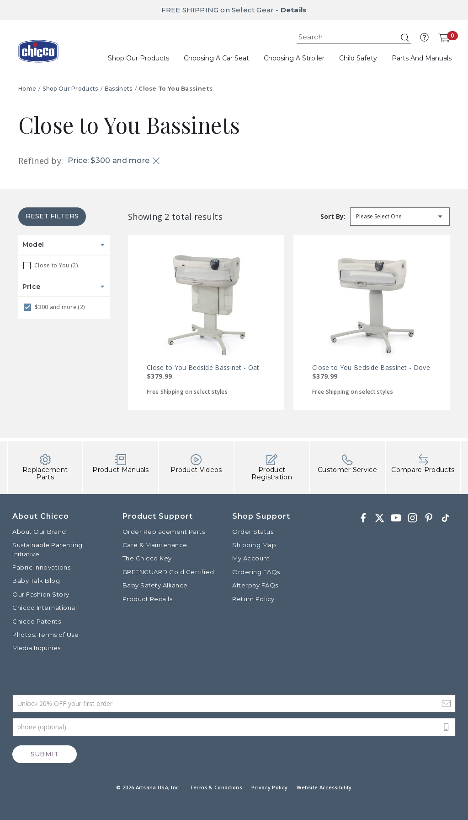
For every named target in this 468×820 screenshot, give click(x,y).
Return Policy (253, 599)
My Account (251, 558)
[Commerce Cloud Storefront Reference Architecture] (38, 54)
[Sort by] (400, 216)
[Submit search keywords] (405, 37)
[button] (424, 37)
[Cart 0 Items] (444, 37)
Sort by (332, 216)
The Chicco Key (147, 558)
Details (294, 9)
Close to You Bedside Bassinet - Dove (371, 367)
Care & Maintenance (154, 544)
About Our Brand (39, 531)
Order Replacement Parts (163, 531)
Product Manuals (120, 464)
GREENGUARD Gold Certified (168, 572)
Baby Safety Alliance (155, 585)
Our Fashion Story (40, 594)
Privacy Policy (269, 787)
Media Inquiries (36, 648)
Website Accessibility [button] (324, 787)
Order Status (252, 531)
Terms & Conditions (216, 787)
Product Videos (196, 464)
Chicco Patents (36, 621)
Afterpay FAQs (255, 585)
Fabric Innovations (41, 567)
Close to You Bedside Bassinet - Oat (203, 367)
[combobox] (354, 37)
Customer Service (347, 464)
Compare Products (422, 464)
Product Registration (271, 467)
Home (27, 88)
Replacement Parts (45, 467)
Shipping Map (254, 544)
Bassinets (119, 88)
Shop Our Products (70, 88)
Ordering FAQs (256, 572)
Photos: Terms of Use (45, 634)
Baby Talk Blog (36, 580)
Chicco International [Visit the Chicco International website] (44, 607)
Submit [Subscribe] (44, 754)
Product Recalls (147, 599)
